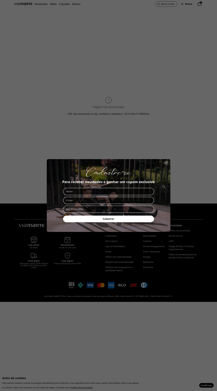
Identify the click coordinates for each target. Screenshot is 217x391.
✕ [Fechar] (166, 163)
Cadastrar (108, 218)
